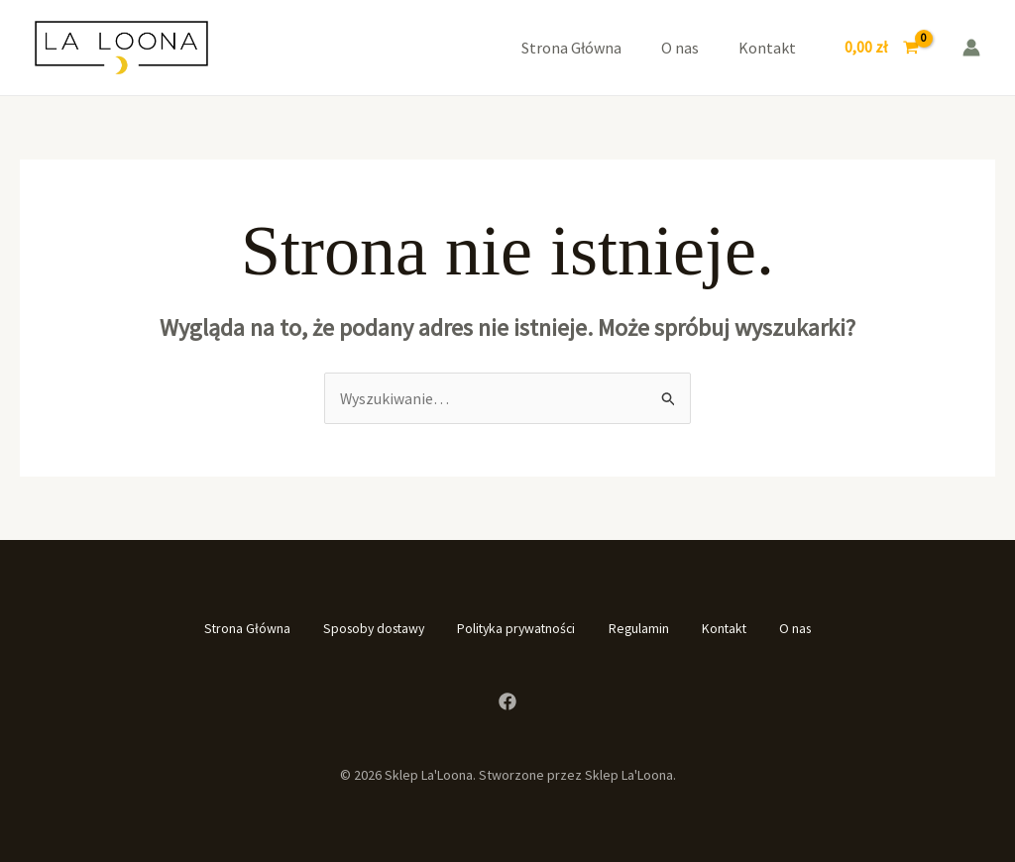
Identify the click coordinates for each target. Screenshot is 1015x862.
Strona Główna (571, 47)
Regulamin (646, 628)
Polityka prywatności (514, 628)
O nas (680, 47)
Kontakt (767, 47)
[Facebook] (507, 700)
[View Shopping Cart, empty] (881, 47)
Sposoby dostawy (359, 628)
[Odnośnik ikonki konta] (971, 47)
